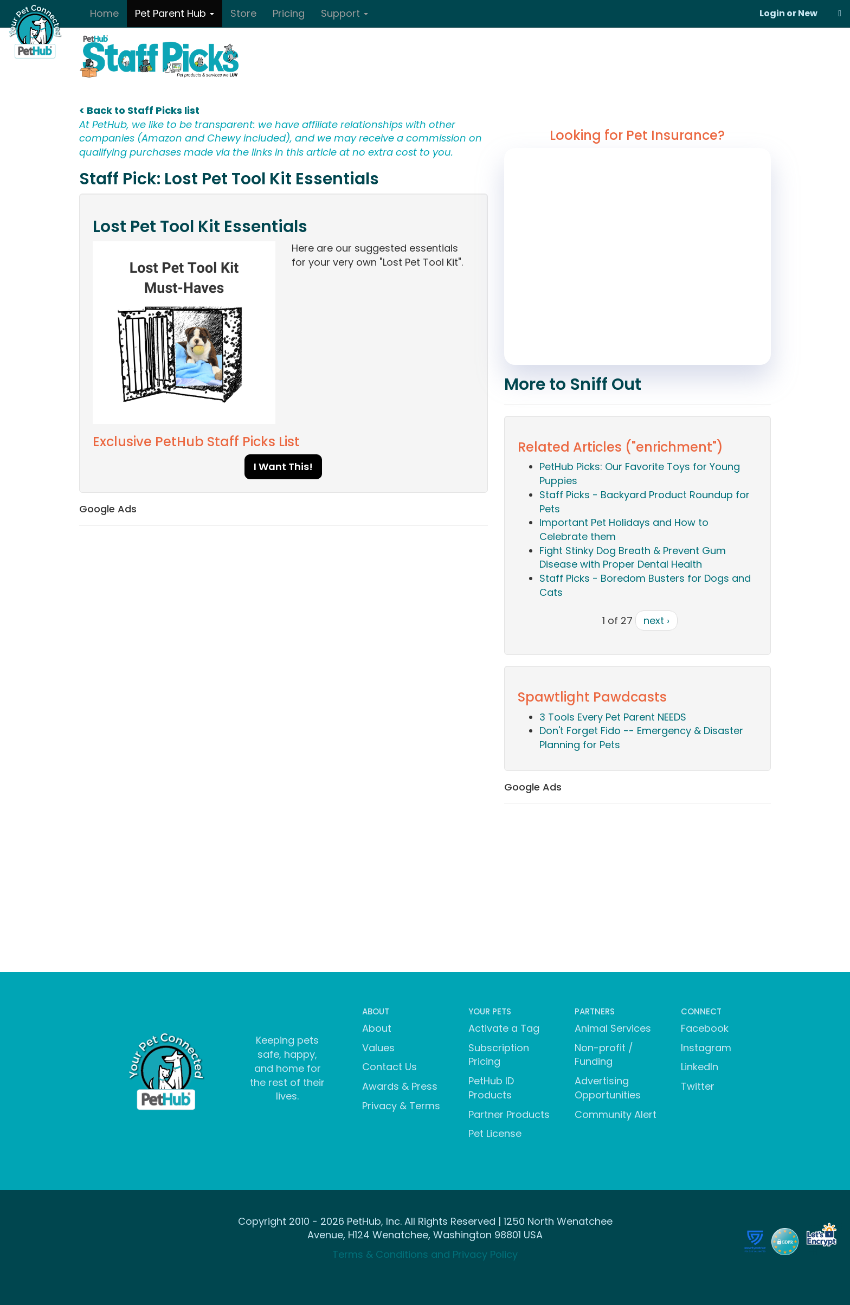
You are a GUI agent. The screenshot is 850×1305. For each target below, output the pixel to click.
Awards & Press (399, 1086)
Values (378, 1048)
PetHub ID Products (491, 1088)
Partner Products (509, 1114)
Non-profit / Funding (604, 1055)
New (807, 13)
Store (243, 13)
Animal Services (613, 1028)
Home (104, 13)
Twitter (697, 1086)
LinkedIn (699, 1066)
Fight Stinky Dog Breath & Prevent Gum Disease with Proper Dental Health (632, 557)
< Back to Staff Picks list (139, 110)
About (376, 1028)
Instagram (706, 1048)
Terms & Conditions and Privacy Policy (425, 1254)
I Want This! (283, 466)
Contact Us (389, 1066)
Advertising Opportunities (608, 1088)
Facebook (705, 1028)
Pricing (289, 13)
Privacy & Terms (401, 1106)
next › (656, 620)
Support (344, 13)
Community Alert (615, 1114)
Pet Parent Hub (174, 13)
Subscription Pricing (498, 1055)
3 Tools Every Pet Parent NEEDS (612, 717)
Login (772, 13)
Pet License (494, 1133)
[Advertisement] (283, 613)
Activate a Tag (503, 1028)
